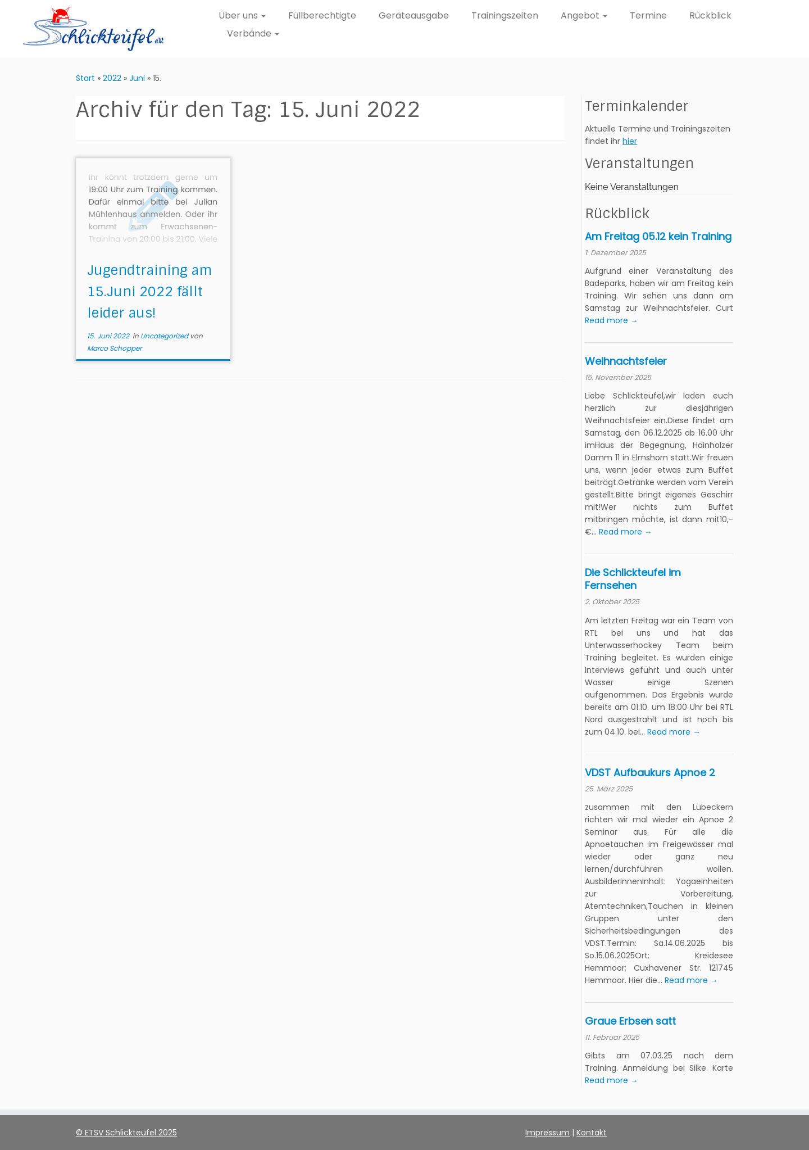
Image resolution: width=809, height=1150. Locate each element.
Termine (648, 15)
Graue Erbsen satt (630, 1021)
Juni (137, 78)
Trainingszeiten (504, 15)
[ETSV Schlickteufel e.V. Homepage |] (93, 29)
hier (629, 141)
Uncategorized (165, 336)
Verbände (253, 33)
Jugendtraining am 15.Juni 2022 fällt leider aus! (149, 291)
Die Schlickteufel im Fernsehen (633, 578)
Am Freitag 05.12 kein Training (658, 236)
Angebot (584, 15)
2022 (112, 78)
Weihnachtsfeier (626, 361)
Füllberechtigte (322, 15)
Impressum (547, 1132)
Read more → (611, 320)
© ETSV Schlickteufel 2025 (126, 1132)
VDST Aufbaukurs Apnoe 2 (650, 773)
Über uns (242, 15)
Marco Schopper (114, 348)
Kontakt (591, 1132)
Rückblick (710, 15)
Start (85, 78)
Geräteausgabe (414, 15)
